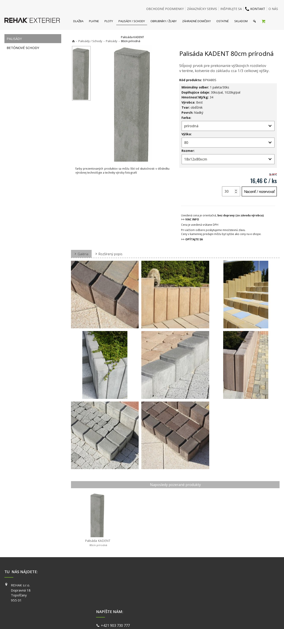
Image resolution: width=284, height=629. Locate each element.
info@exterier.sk (115, 591)
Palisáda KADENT (97, 543)
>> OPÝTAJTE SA (192, 239)
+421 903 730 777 (116, 585)
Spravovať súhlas (210, 620)
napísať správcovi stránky (130, 620)
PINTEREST (205, 604)
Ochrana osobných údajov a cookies (173, 620)
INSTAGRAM (205, 591)
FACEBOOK (205, 585)
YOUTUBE (204, 598)
